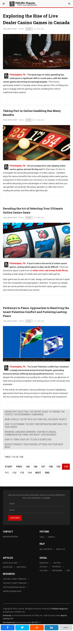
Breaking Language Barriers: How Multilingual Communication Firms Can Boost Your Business (30, 433)
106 (35, 466)
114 (30, 472)
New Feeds (21, 567)
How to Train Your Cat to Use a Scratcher (28, 439)
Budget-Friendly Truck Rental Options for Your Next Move (34, 446)
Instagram (57, 571)
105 (28, 466)
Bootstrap (7, 615)
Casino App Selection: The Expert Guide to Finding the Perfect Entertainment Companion (34, 413)
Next (38, 472)
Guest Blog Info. (10, 563)
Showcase (7, 567)
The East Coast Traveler (14, 579)
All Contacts (46, 549)
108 (51, 466)
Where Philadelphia (12, 591)
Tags (42, 537)
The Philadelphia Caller (14, 587)
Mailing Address (10, 537)
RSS (68, 571)
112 (14, 472)
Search (51, 537)
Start (8, 466)
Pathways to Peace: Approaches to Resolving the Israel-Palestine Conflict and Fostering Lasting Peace (36, 312)
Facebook (44, 563)
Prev (19, 466)
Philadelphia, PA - (18, 166)
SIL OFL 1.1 (36, 622)
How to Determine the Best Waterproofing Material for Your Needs (36, 425)
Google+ (43, 567)
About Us (60, 549)
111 (7, 472)
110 (66, 466)
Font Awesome (9, 622)
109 (58, 466)
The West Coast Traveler (14, 583)
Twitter (57, 563)
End (47, 472)
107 (43, 466)
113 (22, 472)
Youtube (43, 571)
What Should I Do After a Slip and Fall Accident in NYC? (36, 419)
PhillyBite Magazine (60, 609)
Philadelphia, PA (17, 75)
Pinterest (56, 567)
